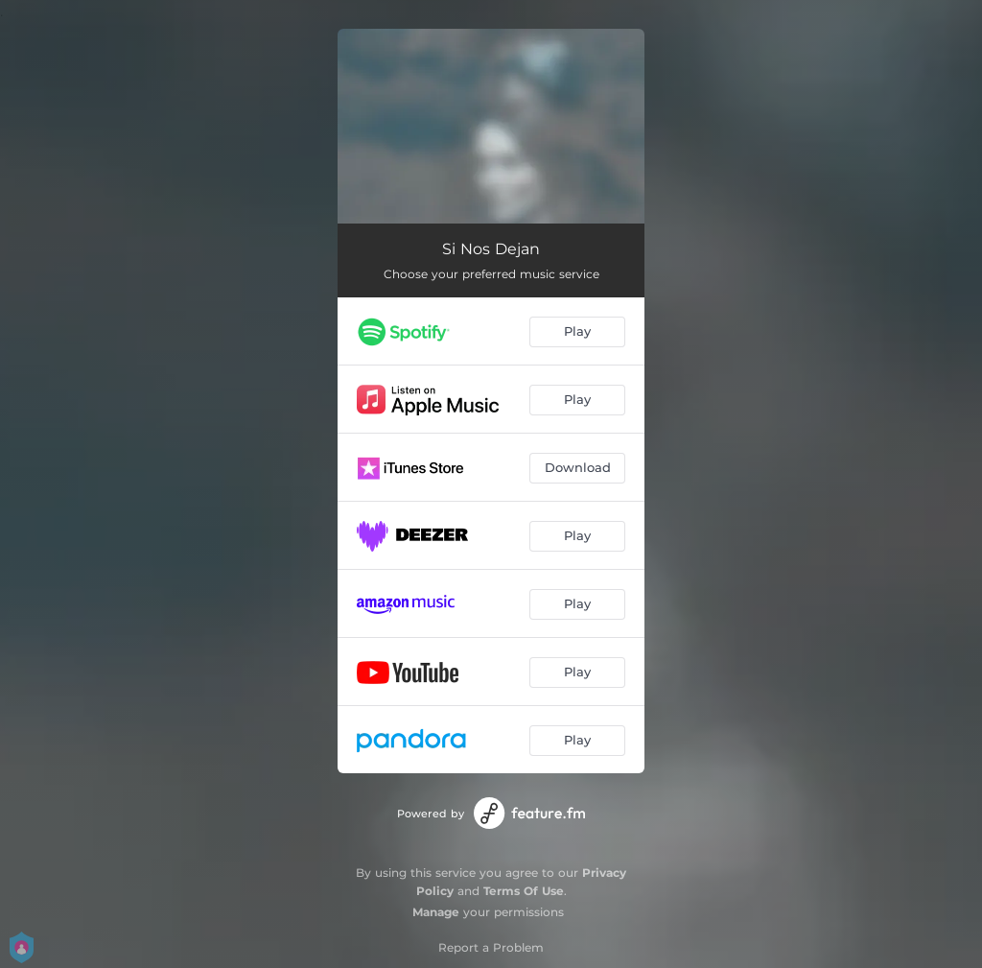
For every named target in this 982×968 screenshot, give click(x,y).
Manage (435, 912)
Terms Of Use (523, 891)
